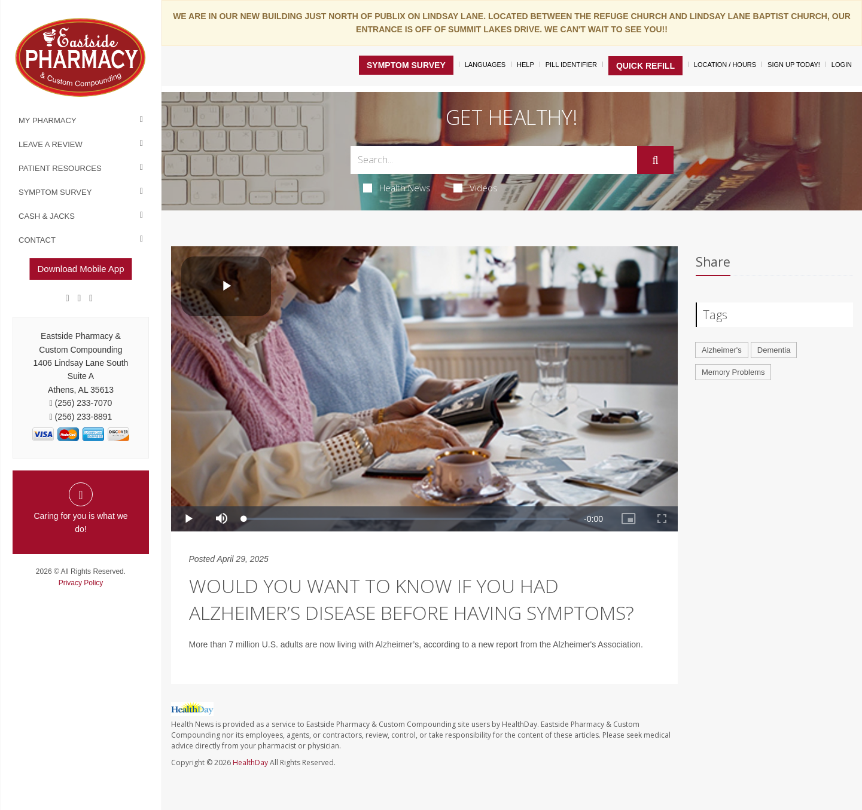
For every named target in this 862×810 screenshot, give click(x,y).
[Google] (79, 298)
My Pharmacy (48, 120)
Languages (485, 64)
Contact (37, 240)
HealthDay (250, 762)
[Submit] (655, 160)
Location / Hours (725, 64)
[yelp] (91, 298)
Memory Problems (733, 372)
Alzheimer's (722, 350)
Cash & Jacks (47, 216)
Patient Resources (60, 168)
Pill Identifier (571, 64)
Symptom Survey (55, 192)
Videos (475, 188)
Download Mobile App (80, 269)
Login (841, 64)
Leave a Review (51, 144)
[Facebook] (67, 298)
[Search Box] (494, 160)
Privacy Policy (81, 583)
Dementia (774, 350)
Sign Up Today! (793, 64)
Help (525, 64)
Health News (397, 188)
